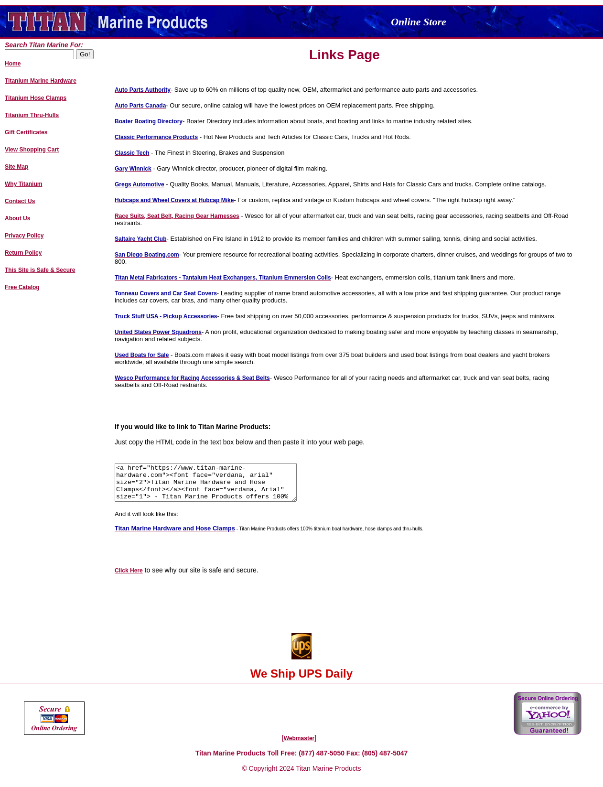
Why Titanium (23, 184)
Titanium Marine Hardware (40, 80)
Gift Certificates (26, 132)
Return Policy (23, 252)
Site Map (16, 166)
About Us (17, 218)
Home (13, 63)
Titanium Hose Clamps (35, 98)
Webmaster (299, 745)
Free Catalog (22, 287)
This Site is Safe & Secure (40, 270)
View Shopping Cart (32, 149)
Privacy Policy (24, 235)
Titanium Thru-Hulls (32, 115)
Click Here (129, 577)
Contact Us (20, 201)
